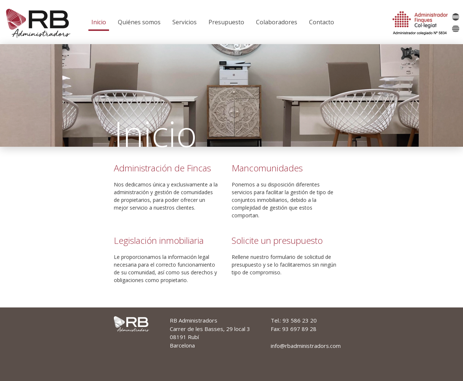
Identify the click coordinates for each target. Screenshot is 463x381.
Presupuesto (226, 22)
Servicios (184, 22)
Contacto (321, 22)
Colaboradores (276, 22)
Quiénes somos (139, 22)
